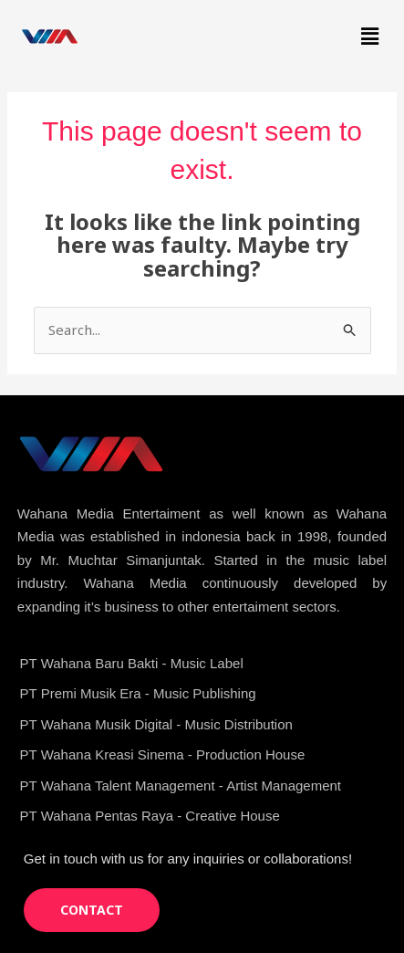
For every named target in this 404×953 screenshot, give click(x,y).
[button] (370, 35)
